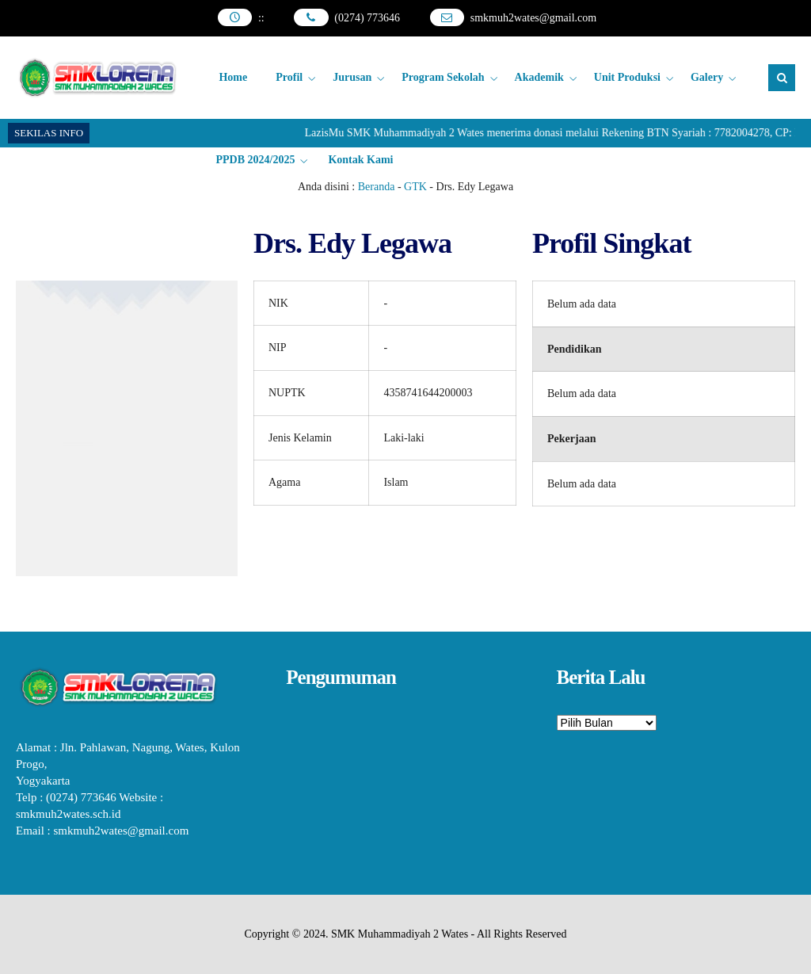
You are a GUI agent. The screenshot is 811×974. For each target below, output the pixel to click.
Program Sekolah (443, 77)
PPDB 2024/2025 (255, 160)
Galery (707, 77)
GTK (415, 187)
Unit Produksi (627, 77)
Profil (289, 77)
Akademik (539, 77)
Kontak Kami (360, 160)
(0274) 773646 (367, 18)
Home (233, 77)
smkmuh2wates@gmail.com (533, 18)
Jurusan (352, 77)
